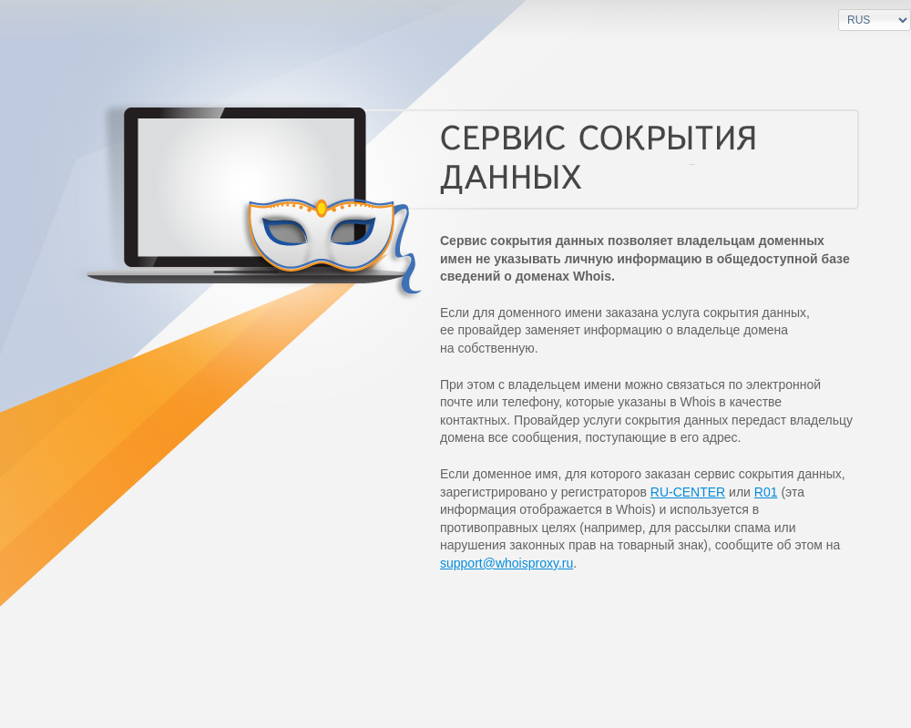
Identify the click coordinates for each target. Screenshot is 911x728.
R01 (766, 492)
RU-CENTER (687, 492)
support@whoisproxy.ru (506, 563)
